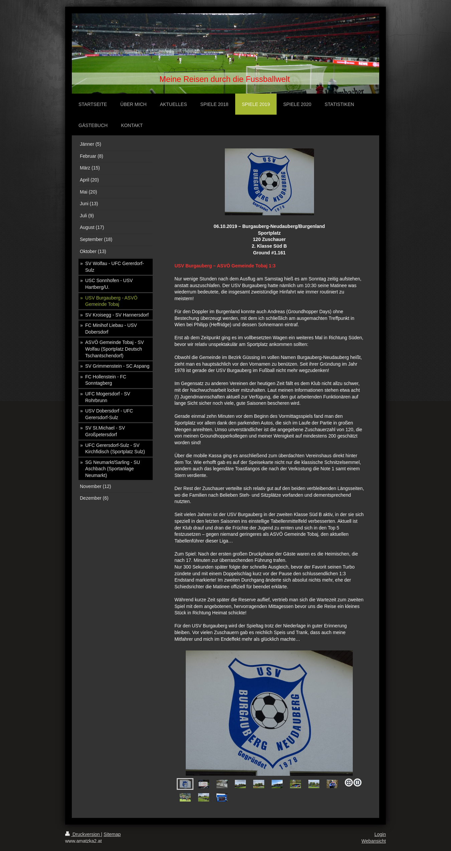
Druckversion (83, 834)
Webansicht (373, 841)
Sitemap (112, 834)
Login (380, 834)
